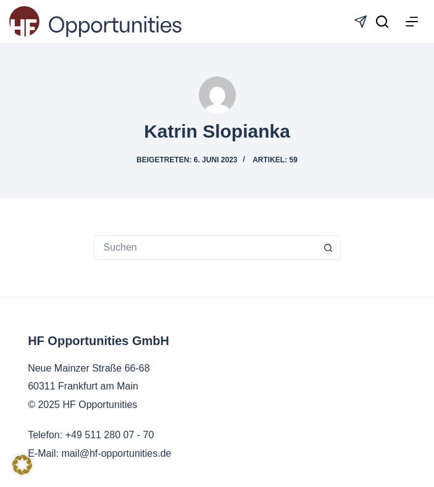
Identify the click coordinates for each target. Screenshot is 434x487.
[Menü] (412, 21)
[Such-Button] (328, 247)
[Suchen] (382, 21)
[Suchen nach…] (205, 247)
